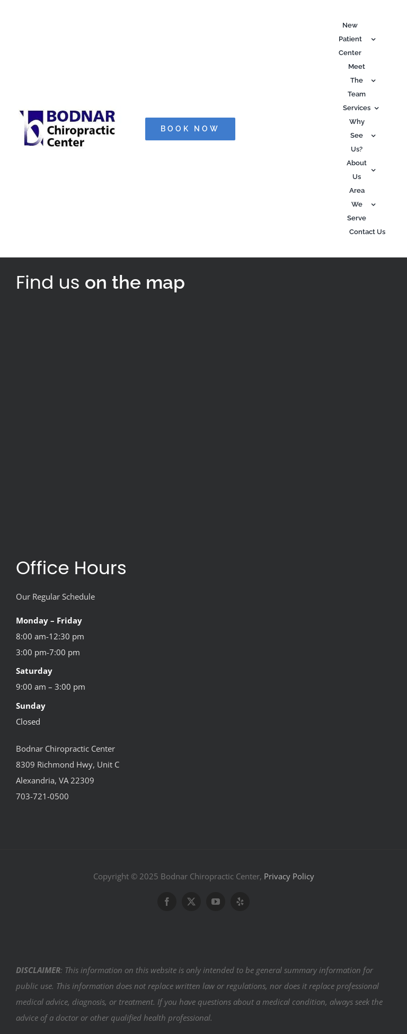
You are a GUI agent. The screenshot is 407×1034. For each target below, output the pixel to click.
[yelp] (240, 901)
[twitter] (191, 901)
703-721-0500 (42, 796)
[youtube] (215, 901)
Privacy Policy (289, 876)
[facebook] (166, 901)
